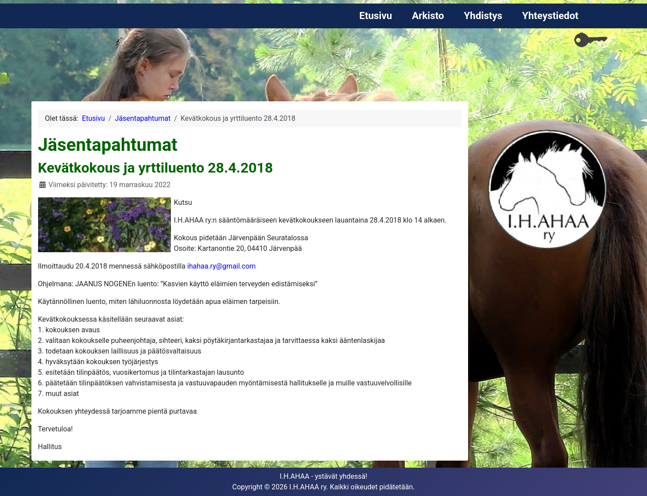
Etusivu (375, 15)
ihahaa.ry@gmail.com (221, 266)
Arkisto (428, 15)
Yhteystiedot (550, 15)
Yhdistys (483, 15)
